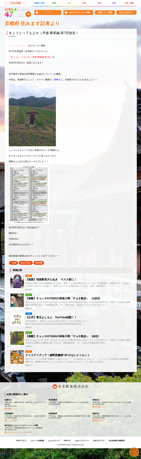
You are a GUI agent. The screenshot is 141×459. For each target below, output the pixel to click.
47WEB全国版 (15, 3)
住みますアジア (99, 441)
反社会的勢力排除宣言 (117, 441)
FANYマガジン (21, 441)
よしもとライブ (54, 441)
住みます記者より (126, 12)
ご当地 (13, 263)
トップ (48, 12)
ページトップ (134, 452)
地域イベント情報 (105, 12)
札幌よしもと (12, 409)
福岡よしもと (100, 420)
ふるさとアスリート (81, 441)
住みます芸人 (25, 263)
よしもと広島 (12, 420)
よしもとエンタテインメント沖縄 (19, 432)
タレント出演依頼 (37, 441)
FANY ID (67, 441)
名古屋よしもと (100, 407)
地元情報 (38, 263)
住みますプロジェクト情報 (79, 12)
